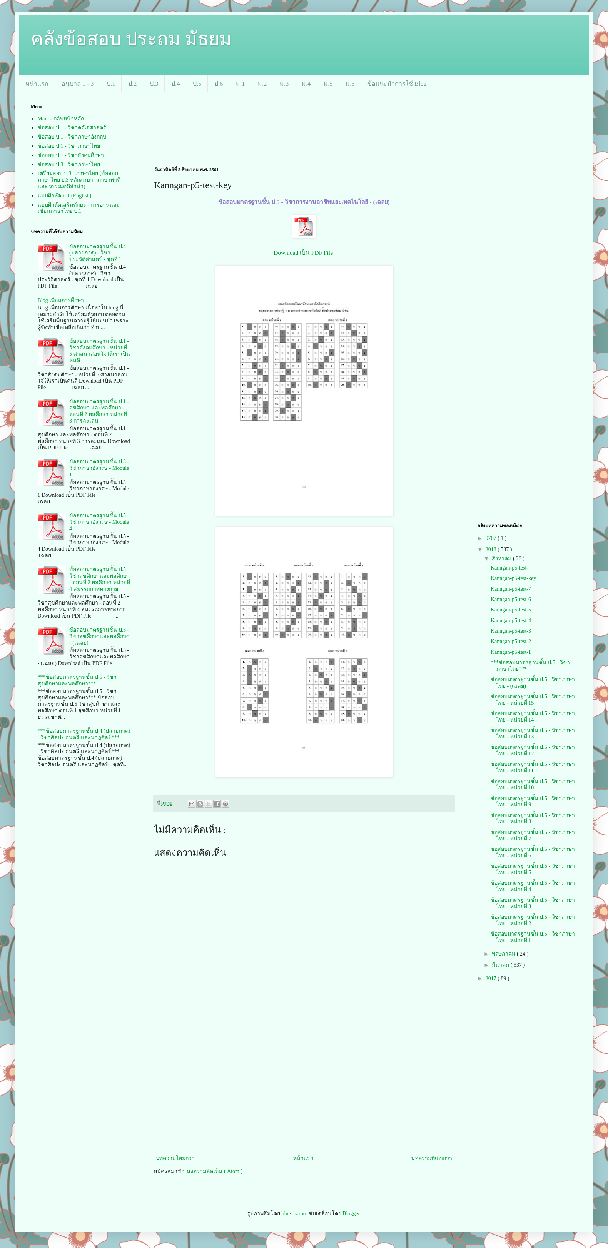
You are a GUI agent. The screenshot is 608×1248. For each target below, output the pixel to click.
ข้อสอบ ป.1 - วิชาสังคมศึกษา (71, 155)
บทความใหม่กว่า (175, 1158)
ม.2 (262, 83)
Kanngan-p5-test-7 (511, 589)
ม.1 (240, 83)
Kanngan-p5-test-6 (511, 599)
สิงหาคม (502, 558)
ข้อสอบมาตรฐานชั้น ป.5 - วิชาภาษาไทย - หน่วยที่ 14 (533, 716)
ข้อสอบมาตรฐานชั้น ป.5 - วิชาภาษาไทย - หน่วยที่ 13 (533, 733)
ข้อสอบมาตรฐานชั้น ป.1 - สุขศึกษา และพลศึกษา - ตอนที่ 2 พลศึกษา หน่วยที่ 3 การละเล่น (99, 411)
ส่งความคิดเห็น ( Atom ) (214, 1171)
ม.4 (306, 83)
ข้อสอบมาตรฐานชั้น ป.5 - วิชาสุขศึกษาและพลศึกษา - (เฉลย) (99, 636)
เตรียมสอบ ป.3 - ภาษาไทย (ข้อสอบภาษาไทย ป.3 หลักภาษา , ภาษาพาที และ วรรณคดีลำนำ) (79, 179)
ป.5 (197, 83)
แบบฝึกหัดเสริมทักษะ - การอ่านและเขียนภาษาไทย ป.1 (79, 208)
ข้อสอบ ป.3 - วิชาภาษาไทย (69, 164)
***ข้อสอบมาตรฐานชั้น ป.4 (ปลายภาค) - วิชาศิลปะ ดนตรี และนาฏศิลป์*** (84, 734)
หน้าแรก (36, 83)
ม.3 (284, 83)
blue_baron (294, 1213)
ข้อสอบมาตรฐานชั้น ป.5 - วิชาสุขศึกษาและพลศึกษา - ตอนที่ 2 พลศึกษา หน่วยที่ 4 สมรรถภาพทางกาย (99, 578)
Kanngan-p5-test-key (513, 578)
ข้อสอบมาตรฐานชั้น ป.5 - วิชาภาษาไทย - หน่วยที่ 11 (533, 767)
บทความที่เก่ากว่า (431, 1158)
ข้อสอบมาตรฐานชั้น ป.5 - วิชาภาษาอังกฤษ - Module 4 (99, 522)
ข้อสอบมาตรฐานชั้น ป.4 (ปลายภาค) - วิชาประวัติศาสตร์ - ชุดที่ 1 (97, 253)
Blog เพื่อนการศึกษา (61, 300)
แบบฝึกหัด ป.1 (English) (65, 196)
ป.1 (111, 83)
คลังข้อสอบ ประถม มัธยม (131, 38)
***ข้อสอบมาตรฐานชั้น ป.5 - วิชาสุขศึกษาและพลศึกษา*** (77, 680)
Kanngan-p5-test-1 (511, 652)
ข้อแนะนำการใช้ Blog (396, 83)
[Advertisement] (182, 128)
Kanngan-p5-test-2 (511, 641)
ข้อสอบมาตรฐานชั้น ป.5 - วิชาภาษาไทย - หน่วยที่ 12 (533, 750)
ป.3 (154, 83)
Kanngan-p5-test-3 (511, 631)
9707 (492, 538)
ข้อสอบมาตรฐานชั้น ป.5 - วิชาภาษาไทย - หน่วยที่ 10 (533, 785)
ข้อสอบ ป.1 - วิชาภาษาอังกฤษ (72, 137)
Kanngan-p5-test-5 (511, 610)
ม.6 (350, 83)
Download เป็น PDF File (303, 252)
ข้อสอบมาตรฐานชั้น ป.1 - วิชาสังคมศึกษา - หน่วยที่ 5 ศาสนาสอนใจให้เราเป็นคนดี (99, 350)
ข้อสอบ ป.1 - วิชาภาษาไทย (69, 146)
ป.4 (175, 83)
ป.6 (218, 83)
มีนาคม (501, 965)
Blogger (350, 1213)
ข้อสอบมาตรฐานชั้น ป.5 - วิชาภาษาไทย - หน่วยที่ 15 (533, 699)
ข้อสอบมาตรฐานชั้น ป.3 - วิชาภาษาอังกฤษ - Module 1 (99, 468)
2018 (492, 549)
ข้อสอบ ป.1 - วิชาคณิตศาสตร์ (72, 127)
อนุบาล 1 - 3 (78, 83)
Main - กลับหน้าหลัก (61, 119)
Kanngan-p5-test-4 (511, 620)
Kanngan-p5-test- (509, 568)
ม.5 (328, 83)
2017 (492, 978)
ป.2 (132, 83)
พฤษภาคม (504, 954)
